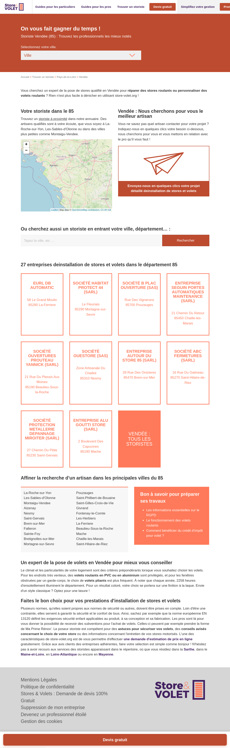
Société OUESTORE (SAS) (90, 353)
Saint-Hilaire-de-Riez (92, 544)
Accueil (25, 76)
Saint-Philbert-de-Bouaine (95, 498)
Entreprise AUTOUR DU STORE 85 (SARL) (139, 355)
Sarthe (189, 649)
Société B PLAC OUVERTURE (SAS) (139, 285)
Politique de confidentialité (47, 686)
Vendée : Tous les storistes (139, 439)
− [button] (26, 151)
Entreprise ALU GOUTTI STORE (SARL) (90, 424)
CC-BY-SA (106, 210)
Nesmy (29, 513)
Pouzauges (84, 493)
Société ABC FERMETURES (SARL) (188, 355)
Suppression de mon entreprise (53, 707)
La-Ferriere (84, 523)
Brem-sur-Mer (34, 523)
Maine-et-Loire (32, 654)
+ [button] (26, 145)
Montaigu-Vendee (37, 503)
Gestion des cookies (41, 721)
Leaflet (54, 210)
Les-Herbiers (86, 518)
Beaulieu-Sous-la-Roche (94, 529)
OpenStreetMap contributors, (86, 210)
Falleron (30, 529)
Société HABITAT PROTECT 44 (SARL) (90, 287)
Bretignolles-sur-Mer (39, 539)
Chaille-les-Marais (89, 539)
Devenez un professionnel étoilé (53, 714)
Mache (81, 534)
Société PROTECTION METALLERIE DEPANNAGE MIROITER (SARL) (42, 429)
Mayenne (106, 654)
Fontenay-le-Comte (90, 513)
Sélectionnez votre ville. (39, 47)
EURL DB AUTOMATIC (42, 285)
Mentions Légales (39, 679)
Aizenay (30, 508)
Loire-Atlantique (64, 654)
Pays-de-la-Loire (66, 76)
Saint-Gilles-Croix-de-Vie (95, 503)
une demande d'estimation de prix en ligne (158, 639)
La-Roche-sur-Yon (37, 493)
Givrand (82, 508)
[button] (55, 7)
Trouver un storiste (43, 76)
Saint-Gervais (34, 518)
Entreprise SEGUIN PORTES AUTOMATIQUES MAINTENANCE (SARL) (187, 292)
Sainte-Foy (32, 534)
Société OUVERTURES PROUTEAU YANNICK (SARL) (42, 358)
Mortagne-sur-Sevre (39, 544)
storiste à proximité (53, 119)
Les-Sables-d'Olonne (40, 498)
